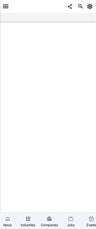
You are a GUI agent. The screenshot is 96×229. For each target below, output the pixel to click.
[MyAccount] (91, 6)
